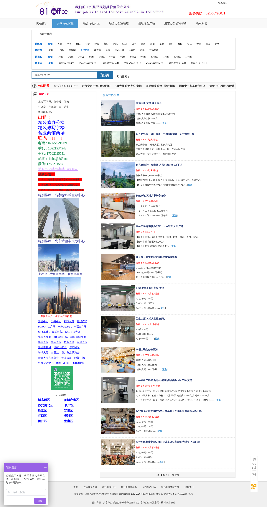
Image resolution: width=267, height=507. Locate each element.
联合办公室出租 (130, 502)
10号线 (154, 56)
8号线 (133, 56)
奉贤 (208, 43)
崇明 (217, 43)
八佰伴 (60, 50)
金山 (180, 43)
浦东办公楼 (169, 502)
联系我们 (222, 2)
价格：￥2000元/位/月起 (147, 293)
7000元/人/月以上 (199, 63)
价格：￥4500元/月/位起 (147, 262)
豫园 (108, 50)
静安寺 (97, 50)
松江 (189, 43)
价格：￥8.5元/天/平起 (147, 170)
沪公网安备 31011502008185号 (178, 494)
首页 (75, 487)
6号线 (112, 56)
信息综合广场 (146, 23)
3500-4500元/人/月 (132, 63)
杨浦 (134, 43)
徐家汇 (132, 50)
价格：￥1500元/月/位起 (147, 109)
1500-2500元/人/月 (88, 63)
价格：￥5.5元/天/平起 (147, 139)
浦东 (171, 43)
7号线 (122, 56)
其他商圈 (153, 50)
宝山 (152, 43)
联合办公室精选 (119, 23)
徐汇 (78, 43)
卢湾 (69, 43)
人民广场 (84, 50)
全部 (50, 43)
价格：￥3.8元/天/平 (146, 232)
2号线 (70, 56)
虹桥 (142, 50)
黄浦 (59, 43)
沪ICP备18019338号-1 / (152, 494)
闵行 (143, 43)
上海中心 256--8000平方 (65, 86)
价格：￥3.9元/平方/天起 (148, 386)
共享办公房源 (65, 23)
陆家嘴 (72, 50)
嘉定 (161, 43)
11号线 (165, 56)
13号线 (188, 56)
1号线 (60, 56)
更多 (164, 123)
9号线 (143, 56)
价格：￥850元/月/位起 (147, 201)
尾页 (177, 475)
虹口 (124, 43)
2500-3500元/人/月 (110, 63)
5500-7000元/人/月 (177, 63)
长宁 (87, 43)
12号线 (177, 56)
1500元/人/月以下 (65, 63)
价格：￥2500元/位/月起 (147, 355)
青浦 (199, 43)
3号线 (81, 56)
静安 (97, 43)
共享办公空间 (145, 502)
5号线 (102, 56)
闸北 (115, 43)
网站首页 (41, 23)
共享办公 (107, 502)
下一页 (171, 475)
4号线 (91, 56)
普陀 (106, 43)
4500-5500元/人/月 (155, 63)
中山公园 (119, 50)
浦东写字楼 (157, 502)
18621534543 (57, 148)
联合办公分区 (91, 23)
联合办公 (117, 502)
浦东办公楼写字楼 (175, 23)
